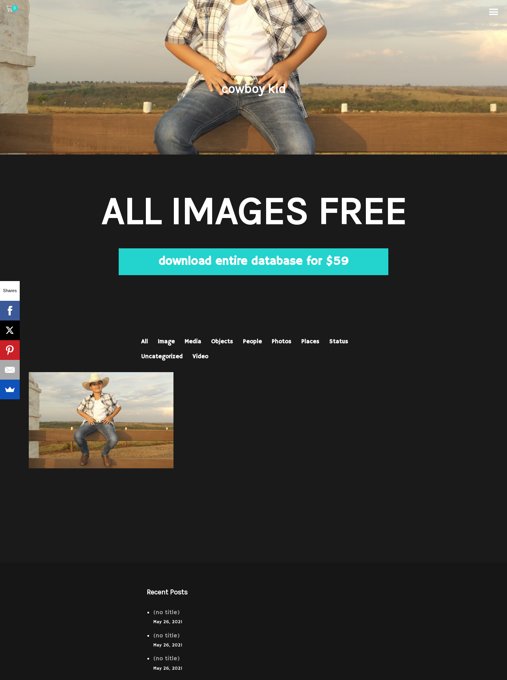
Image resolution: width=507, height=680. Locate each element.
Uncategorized (162, 356)
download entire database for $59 (253, 261)
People (252, 341)
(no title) (166, 612)
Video (200, 356)
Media (193, 341)
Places (310, 341)
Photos (281, 341)
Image (166, 341)
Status (338, 341)
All (144, 341)
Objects (222, 341)
